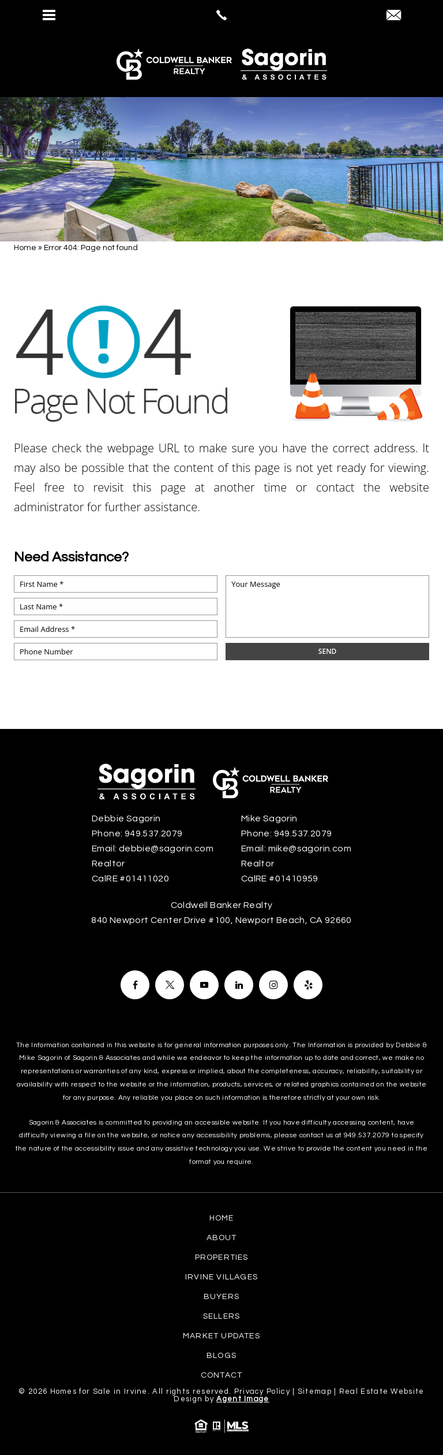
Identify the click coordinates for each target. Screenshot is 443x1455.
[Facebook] (135, 984)
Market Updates (221, 1336)
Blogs (221, 1356)
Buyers (221, 1297)
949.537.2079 (367, 1135)
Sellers (221, 1316)
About (222, 1238)
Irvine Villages (221, 1277)
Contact (221, 1375)
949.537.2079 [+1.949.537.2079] (154, 833)
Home (221, 1218)
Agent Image (242, 1399)
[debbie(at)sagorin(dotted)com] (393, 16)
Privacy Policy (262, 1391)
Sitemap (315, 1391)
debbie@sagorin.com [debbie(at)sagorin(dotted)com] (166, 848)
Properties (222, 1257)
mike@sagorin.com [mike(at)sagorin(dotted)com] (309, 848)
